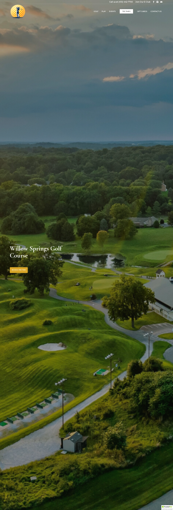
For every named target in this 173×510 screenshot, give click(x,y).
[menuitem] (142, 2)
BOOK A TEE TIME (19, 270)
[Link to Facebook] (153, 2)
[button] (167, 507)
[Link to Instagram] (157, 2)
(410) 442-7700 (125, 2)
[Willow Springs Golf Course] (29, 11)
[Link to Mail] (161, 2)
